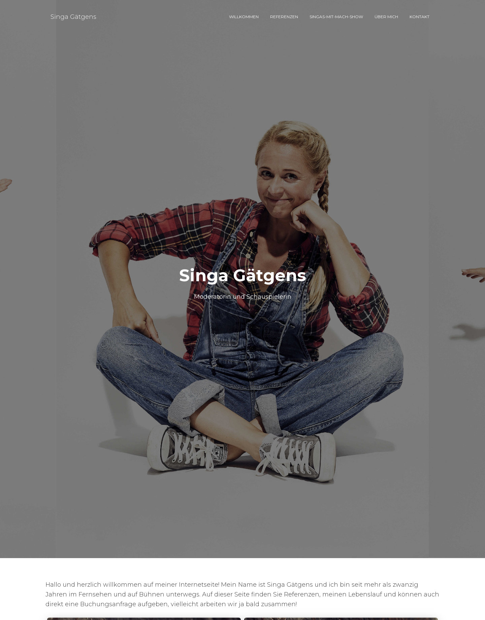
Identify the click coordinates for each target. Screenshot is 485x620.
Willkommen (244, 16)
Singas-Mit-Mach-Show (336, 16)
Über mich (386, 16)
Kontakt (419, 16)
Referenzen (284, 16)
